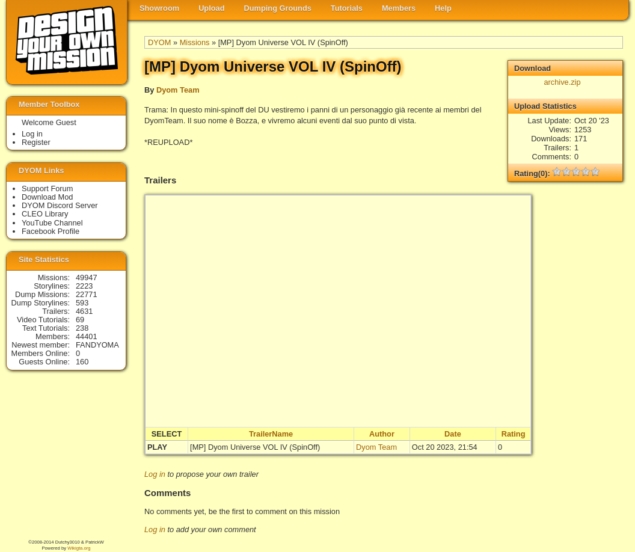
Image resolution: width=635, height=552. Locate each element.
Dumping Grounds (277, 8)
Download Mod (47, 196)
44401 (86, 336)
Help (443, 8)
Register (36, 142)
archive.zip (562, 82)
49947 (86, 277)
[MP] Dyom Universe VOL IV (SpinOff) (255, 447)
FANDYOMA (97, 344)
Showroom (159, 8)
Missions (195, 42)
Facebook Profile (50, 231)
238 (82, 328)
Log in (154, 474)
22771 (86, 294)
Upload (211, 8)
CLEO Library (45, 213)
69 (80, 319)
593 (82, 302)
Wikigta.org (78, 548)
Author (381, 433)
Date (452, 433)
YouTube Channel (52, 222)
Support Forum (47, 188)
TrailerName (271, 433)
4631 (84, 311)
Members (399, 8)
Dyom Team (178, 89)
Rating (514, 433)
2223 (84, 285)
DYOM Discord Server (60, 205)
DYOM (159, 42)
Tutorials (347, 8)
